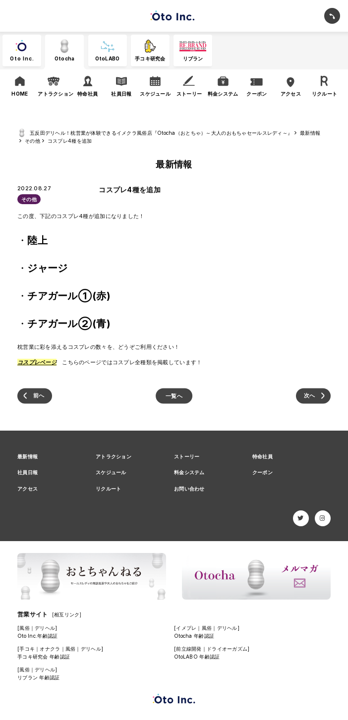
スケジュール (111, 472)
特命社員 (262, 456)
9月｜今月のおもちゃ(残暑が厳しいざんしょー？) (313, 395)
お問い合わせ (189, 489)
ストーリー (186, 456)
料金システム (189, 472)
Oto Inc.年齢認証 (37, 636)
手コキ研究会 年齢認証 (43, 657)
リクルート (108, 489)
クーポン (262, 472)
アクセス (27, 489)
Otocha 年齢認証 (194, 636)
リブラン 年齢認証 (38, 677)
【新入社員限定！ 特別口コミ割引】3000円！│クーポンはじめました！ (34, 395)
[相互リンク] (67, 614)
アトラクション (113, 456)
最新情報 (27, 456)
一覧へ (174, 395)
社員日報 (27, 472)
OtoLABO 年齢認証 (197, 657)
